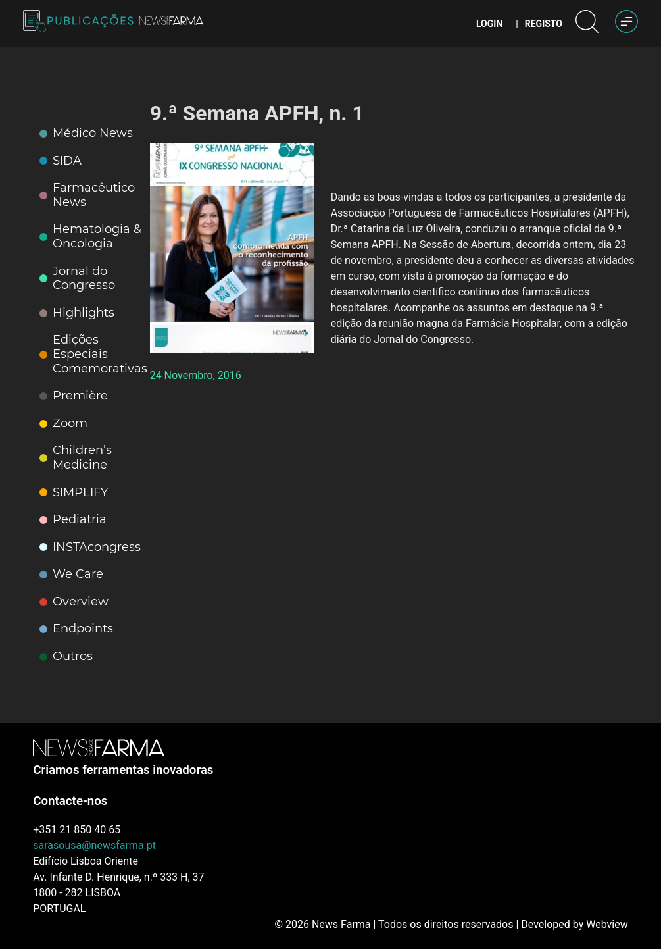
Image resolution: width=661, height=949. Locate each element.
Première (73, 396)
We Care (71, 574)
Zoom (63, 423)
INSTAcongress (90, 547)
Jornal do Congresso (77, 279)
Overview (74, 602)
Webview (606, 924)
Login (489, 23)
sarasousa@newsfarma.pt (94, 845)
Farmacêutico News (87, 195)
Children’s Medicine (75, 458)
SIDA (60, 161)
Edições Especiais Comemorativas (93, 354)
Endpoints (76, 629)
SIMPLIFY (73, 493)
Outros (66, 656)
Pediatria (73, 519)
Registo (543, 23)
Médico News (86, 133)
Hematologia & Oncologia (90, 236)
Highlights (76, 313)
